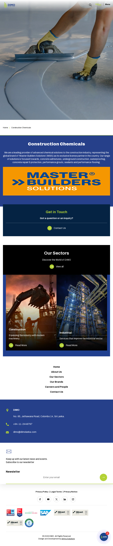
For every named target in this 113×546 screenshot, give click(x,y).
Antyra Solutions (68, 539)
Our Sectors (56, 377)
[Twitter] (56, 499)
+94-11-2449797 (22, 424)
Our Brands (56, 382)
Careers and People (56, 387)
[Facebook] (40, 499)
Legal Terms (56, 492)
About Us (56, 372)
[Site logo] (9, 5)
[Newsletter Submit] (103, 477)
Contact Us (56, 392)
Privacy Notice (70, 492)
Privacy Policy (42, 492)
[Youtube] (48, 499)
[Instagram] (73, 499)
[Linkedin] (65, 499)
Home (56, 367)
